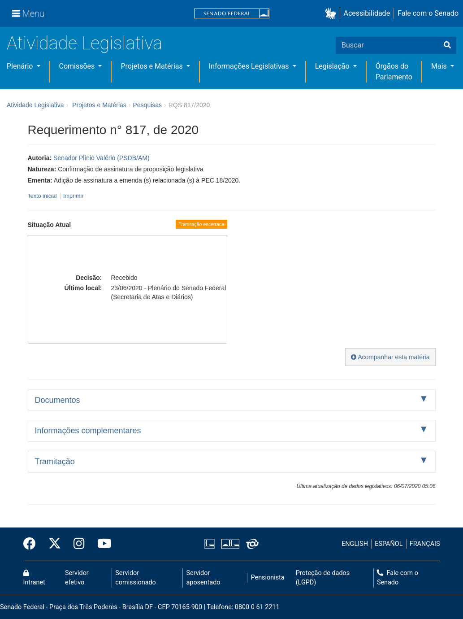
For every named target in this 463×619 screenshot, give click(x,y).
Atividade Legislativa (84, 43)
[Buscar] (447, 45)
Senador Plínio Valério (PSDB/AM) (101, 157)
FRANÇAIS (425, 544)
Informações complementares (88, 430)
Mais (440, 66)
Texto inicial (43, 196)
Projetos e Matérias (152, 66)
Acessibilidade (367, 13)
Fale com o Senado (428, 13)
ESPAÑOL (388, 544)
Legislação (333, 66)
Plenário (21, 66)
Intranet (34, 578)
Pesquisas (147, 105)
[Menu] (28, 13)
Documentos (57, 400)
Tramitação (55, 461)
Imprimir (73, 196)
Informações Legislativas (250, 66)
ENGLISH (355, 544)
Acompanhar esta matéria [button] (390, 357)
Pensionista (268, 577)
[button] (332, 14)
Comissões (78, 66)
